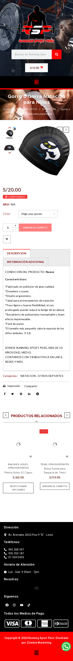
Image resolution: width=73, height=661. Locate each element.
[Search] (57, 54)
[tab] (16, 253)
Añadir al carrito (35, 227)
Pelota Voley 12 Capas (18, 472)
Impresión (11, 386)
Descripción (16, 253)
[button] (36, 82)
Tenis (43, 464)
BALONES (13, 464)
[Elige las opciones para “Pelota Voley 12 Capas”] (18, 488)
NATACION (49, 109)
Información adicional (25, 261)
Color (6, 213)
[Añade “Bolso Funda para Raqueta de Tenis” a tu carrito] (54, 486)
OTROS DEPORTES (25, 109)
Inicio (6, 109)
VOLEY (24, 464)
